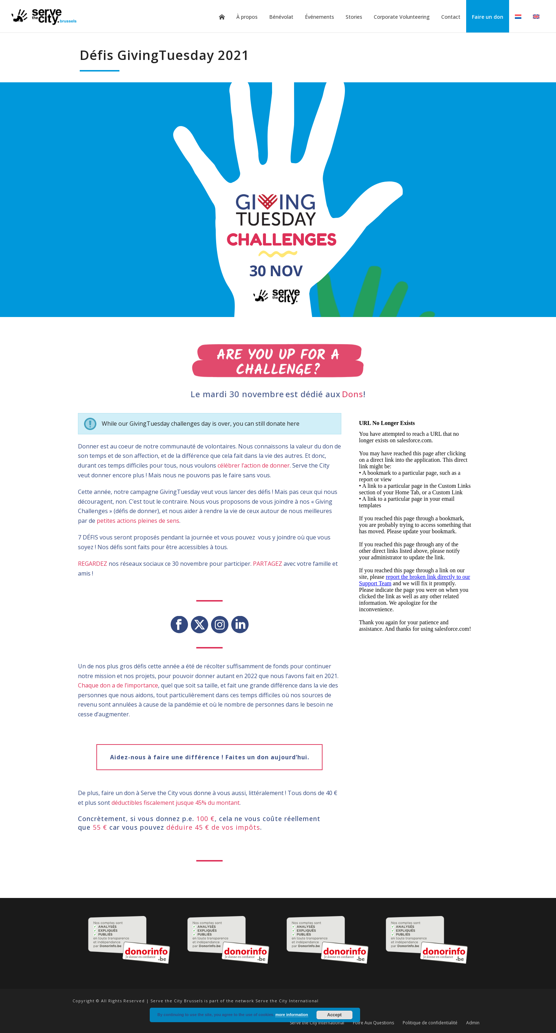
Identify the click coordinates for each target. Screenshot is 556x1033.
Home (222, 17)
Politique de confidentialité (430, 1023)
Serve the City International (317, 1023)
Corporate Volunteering (402, 16)
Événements (319, 16)
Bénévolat (281, 16)
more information (291, 1014)
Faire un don (487, 16)
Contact (450, 16)
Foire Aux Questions (373, 1023)
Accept (334, 1014)
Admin (473, 1023)
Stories (354, 16)
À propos (247, 16)
